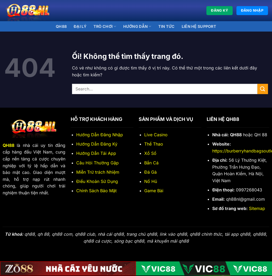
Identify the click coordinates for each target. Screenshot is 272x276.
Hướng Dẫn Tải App (96, 153)
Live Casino (156, 134)
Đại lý (80, 26)
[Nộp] (262, 89)
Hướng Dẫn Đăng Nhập (99, 134)
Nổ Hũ (150, 181)
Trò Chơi (105, 26)
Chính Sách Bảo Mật (96, 190)
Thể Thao (153, 144)
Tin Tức (166, 26)
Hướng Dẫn (137, 26)
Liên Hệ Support (199, 26)
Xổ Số (150, 153)
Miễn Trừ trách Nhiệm (97, 172)
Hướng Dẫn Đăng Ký (96, 144)
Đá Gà (150, 172)
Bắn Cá (151, 162)
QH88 (61, 26)
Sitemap (257, 208)
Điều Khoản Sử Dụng (97, 181)
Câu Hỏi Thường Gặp (97, 162)
